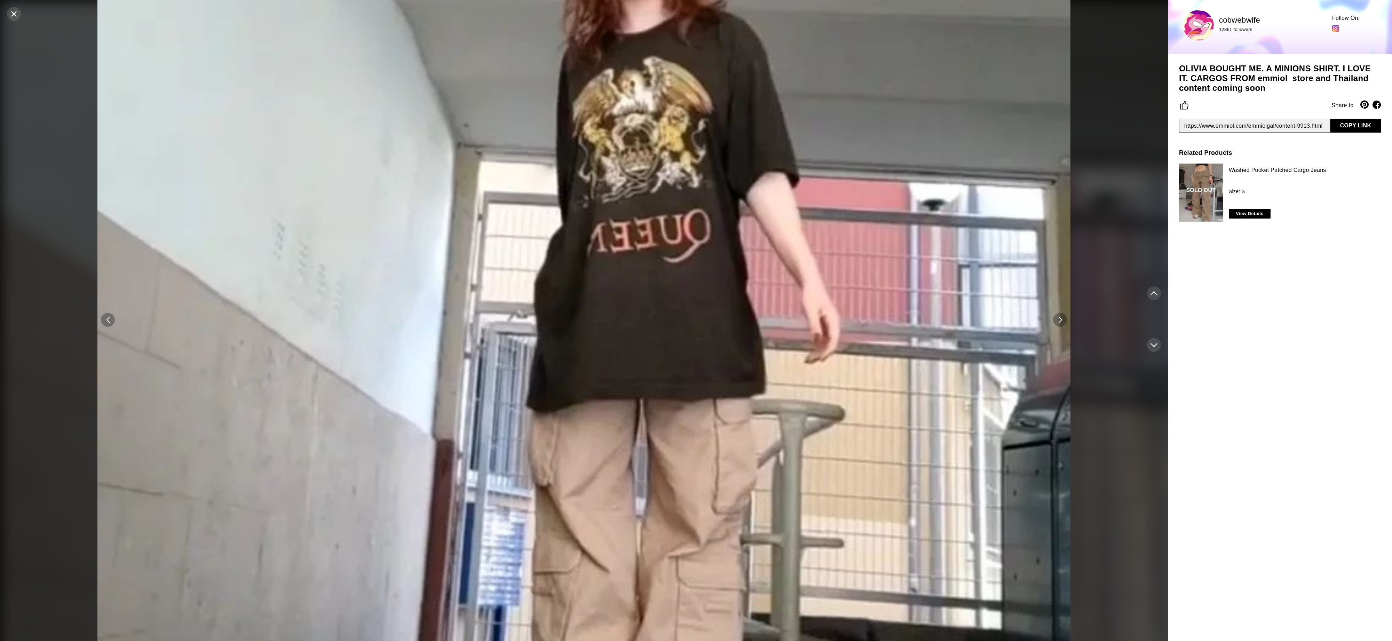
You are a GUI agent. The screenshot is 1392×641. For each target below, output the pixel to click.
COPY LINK (1355, 125)
